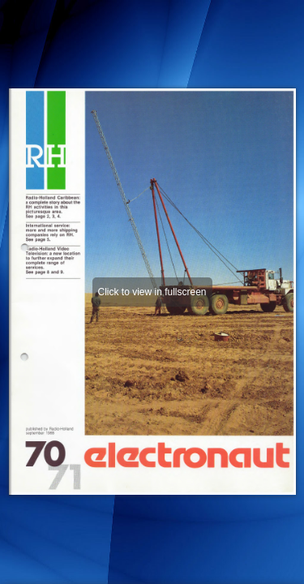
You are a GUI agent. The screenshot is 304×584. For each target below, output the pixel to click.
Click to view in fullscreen (151, 292)
